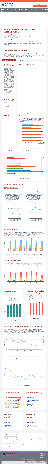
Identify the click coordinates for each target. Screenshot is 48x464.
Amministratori (4, 11)
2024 (16, 187)
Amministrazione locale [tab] (20, 60)
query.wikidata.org (42, 454)
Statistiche (37, 9)
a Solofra (31, 397)
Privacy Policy (42, 457)
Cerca (40, 6)
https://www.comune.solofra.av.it (9, 90)
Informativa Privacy (4, 462)
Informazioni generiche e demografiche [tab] (9, 60)
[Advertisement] (24, 19)
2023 (13, 187)
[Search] (40, 4)
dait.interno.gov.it (42, 455)
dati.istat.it (41, 453)
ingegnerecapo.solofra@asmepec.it (9, 96)
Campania (30, 36)
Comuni (21, 9)
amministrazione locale (11, 43)
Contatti (45, 11)
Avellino (19, 36)
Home (2, 9)
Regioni (8, 9)
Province (15, 9)
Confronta (45, 9)
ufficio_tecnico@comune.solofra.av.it (9, 94)
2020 (5, 187)
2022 (10, 187)
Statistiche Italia (29, 9)
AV (10, 105)
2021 (8, 187)
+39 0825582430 (9, 91)
